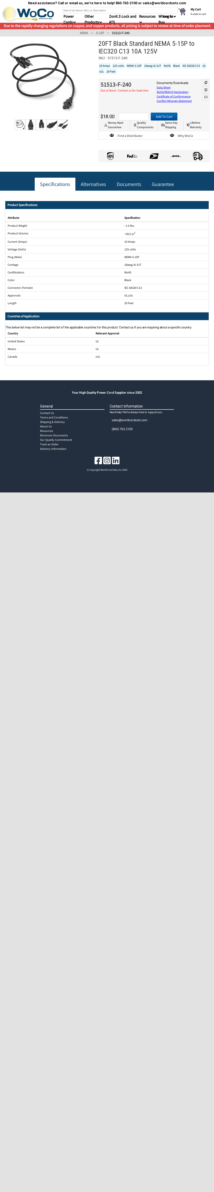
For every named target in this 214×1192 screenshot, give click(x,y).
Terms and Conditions (54, 417)
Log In (168, 16)
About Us (46, 426)
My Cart (196, 9)
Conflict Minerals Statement (174, 101)
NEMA (84, 33)
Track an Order (49, 444)
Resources (46, 431)
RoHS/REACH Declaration (172, 92)
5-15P (100, 33)
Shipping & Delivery (52, 422)
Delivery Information (53, 449)
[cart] (195, 11)
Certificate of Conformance (174, 96)
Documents (129, 184)
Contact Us (47, 413)
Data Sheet (164, 87)
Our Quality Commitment (56, 440)
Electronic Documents (54, 435)
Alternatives (93, 184)
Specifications (55, 184)
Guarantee (163, 184)
